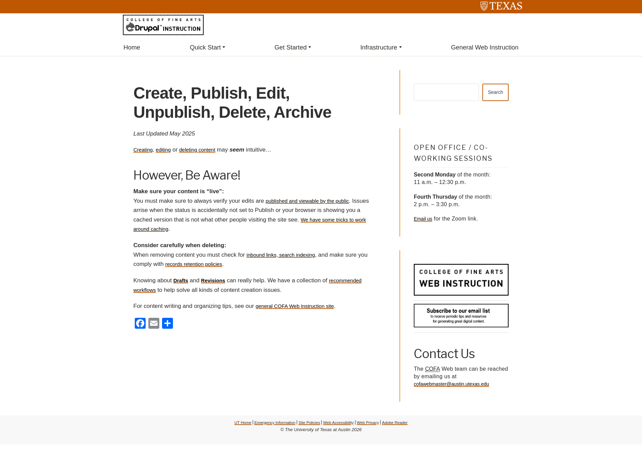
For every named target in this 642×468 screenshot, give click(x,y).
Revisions (216, 281)
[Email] (154, 324)
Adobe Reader (403, 424)
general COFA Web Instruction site (300, 306)
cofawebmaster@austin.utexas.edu (456, 386)
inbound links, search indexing (285, 255)
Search (493, 93)
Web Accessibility (340, 424)
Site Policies (308, 424)
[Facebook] (140, 324)
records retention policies (208, 264)
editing (167, 150)
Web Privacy (373, 424)
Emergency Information (269, 424)
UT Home (233, 424)
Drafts (181, 281)
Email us (424, 221)
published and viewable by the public (313, 201)
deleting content (204, 150)
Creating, (145, 150)
